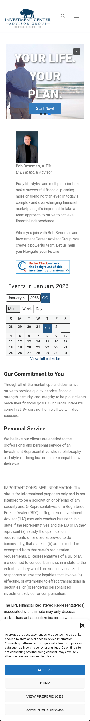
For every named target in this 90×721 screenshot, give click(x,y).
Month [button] (13, 308)
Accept (45, 670)
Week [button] (27, 308)
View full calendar (45, 358)
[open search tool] (63, 16)
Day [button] (39, 308)
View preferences (45, 696)
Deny (45, 683)
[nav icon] (76, 16)
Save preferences (45, 710)
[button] (82, 625)
